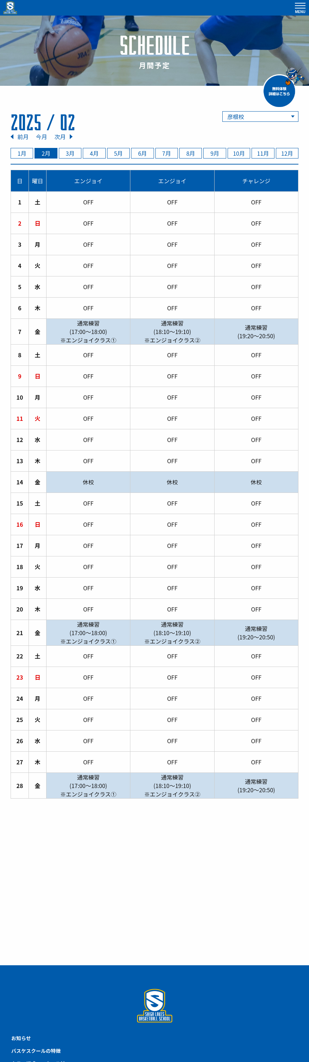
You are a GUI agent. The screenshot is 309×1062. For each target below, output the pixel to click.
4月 (94, 153)
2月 (46, 153)
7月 (166, 153)
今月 (41, 136)
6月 (142, 153)
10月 (239, 153)
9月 (214, 153)
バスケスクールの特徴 (36, 1050)
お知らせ (21, 1038)
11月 (263, 153)
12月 (287, 153)
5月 (118, 153)
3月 (70, 153)
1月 (22, 153)
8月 (190, 153)
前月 (23, 136)
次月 (60, 136)
